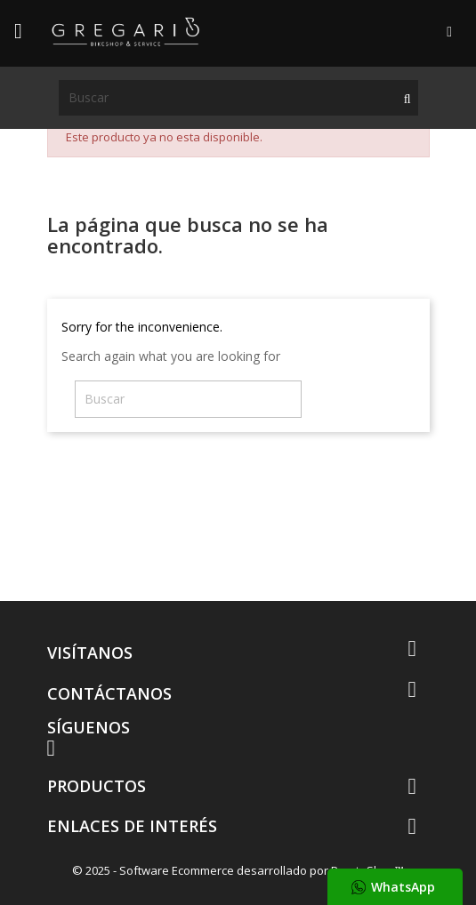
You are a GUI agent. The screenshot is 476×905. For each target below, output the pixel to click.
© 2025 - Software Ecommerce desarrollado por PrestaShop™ (238, 870)
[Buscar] (238, 98)
